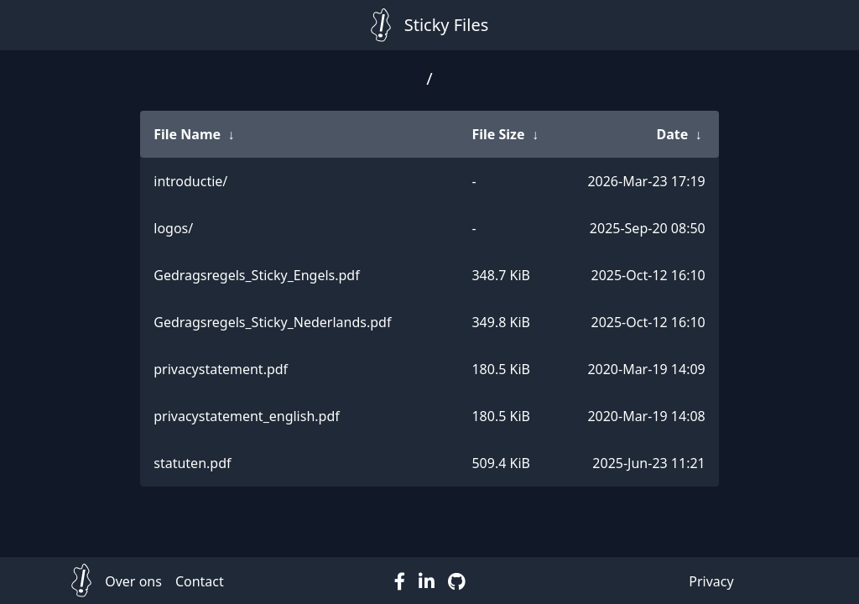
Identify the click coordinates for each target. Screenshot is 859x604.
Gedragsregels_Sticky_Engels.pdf (256, 275)
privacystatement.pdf (221, 369)
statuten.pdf (192, 463)
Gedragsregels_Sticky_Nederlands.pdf (272, 322)
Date (672, 134)
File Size (497, 134)
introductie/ (190, 181)
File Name (187, 134)
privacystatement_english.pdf (247, 416)
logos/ (173, 228)
